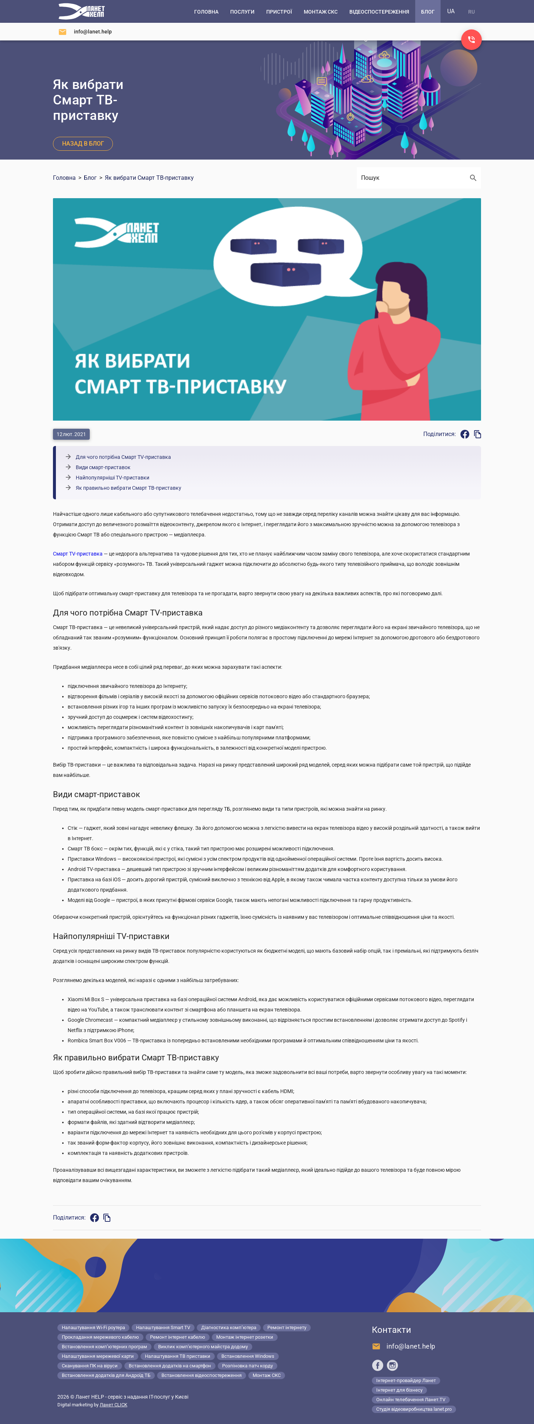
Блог (90, 177)
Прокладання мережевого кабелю (100, 1337)
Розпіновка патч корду (247, 1365)
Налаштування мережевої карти (98, 1356)
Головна (64, 177)
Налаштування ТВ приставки (177, 1356)
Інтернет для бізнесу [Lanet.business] (399, 1390)
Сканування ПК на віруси (90, 1365)
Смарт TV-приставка (78, 554)
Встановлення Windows (247, 1356)
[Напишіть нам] (85, 31)
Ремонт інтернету (286, 1327)
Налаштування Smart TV (163, 1327)
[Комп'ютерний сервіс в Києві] (81, 11)
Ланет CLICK (113, 1404)
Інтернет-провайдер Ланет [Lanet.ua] (406, 1380)
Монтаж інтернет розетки (244, 1337)
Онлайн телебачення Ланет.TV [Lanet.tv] (410, 1399)
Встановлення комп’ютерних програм (104, 1346)
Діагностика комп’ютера (228, 1327)
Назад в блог (83, 143)
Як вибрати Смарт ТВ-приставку (149, 177)
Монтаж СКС (267, 1375)
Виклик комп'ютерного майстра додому (203, 1346)
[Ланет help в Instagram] (392, 1365)
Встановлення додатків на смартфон (170, 1365)
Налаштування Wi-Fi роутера (93, 1327)
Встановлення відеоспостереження (201, 1375)
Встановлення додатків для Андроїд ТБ (106, 1375)
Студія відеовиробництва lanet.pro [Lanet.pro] (414, 1409)
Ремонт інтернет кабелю (177, 1337)
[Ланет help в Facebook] (378, 1365)
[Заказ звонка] (471, 39)
